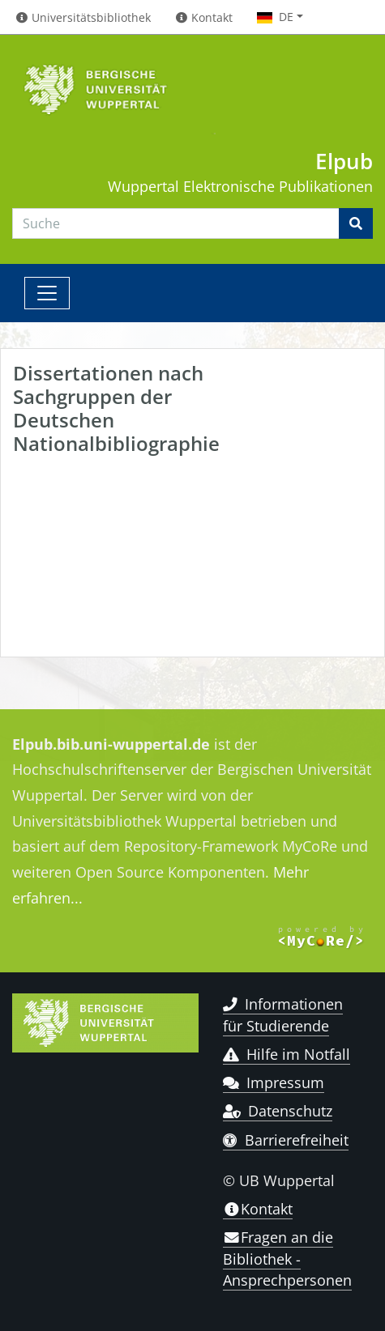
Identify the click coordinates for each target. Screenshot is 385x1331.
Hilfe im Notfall (286, 1054)
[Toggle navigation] (47, 293)
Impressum (273, 1082)
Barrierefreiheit (286, 1140)
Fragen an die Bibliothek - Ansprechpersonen (287, 1258)
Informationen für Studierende (283, 1014)
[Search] (176, 223)
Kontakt (258, 1208)
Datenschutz (277, 1111)
